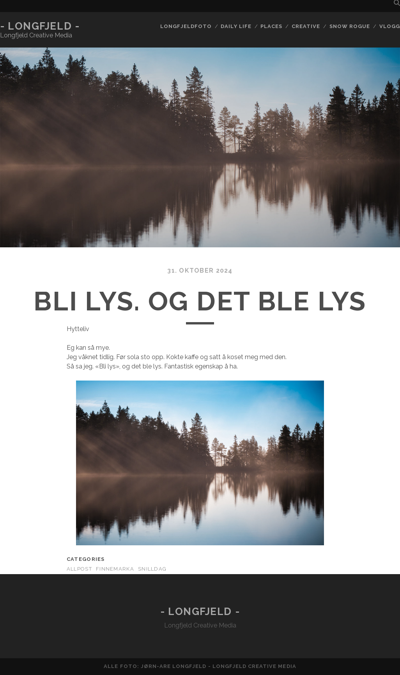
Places (271, 26)
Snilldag (152, 569)
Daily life (236, 26)
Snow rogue (349, 26)
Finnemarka (115, 569)
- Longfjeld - (40, 26)
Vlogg (389, 26)
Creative (306, 26)
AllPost (79, 569)
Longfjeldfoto (186, 26)
